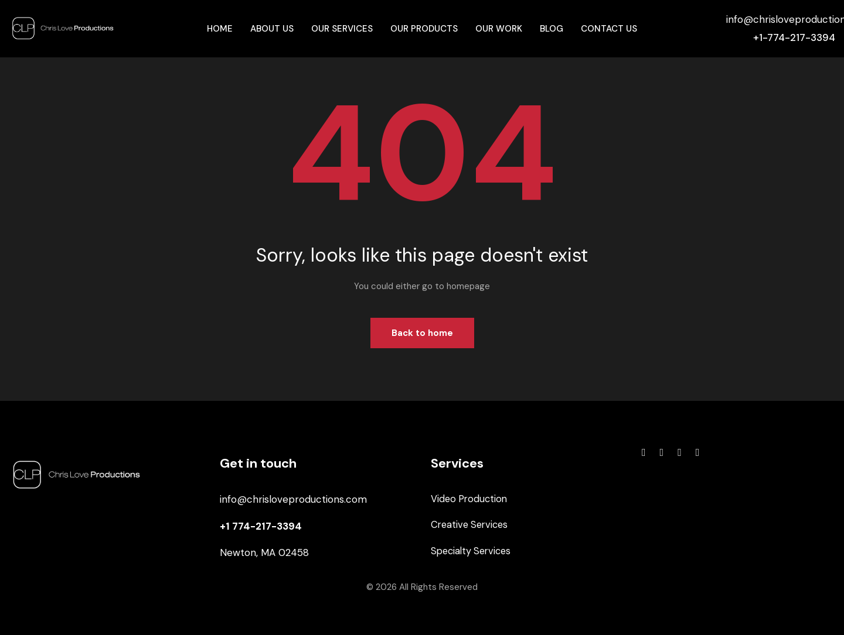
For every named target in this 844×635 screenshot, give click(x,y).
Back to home (422, 333)
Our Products (424, 29)
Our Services (342, 29)
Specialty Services (473, 552)
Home (220, 29)
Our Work (498, 29)
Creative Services (471, 526)
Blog (551, 29)
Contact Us (609, 29)
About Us (272, 29)
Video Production (471, 499)
